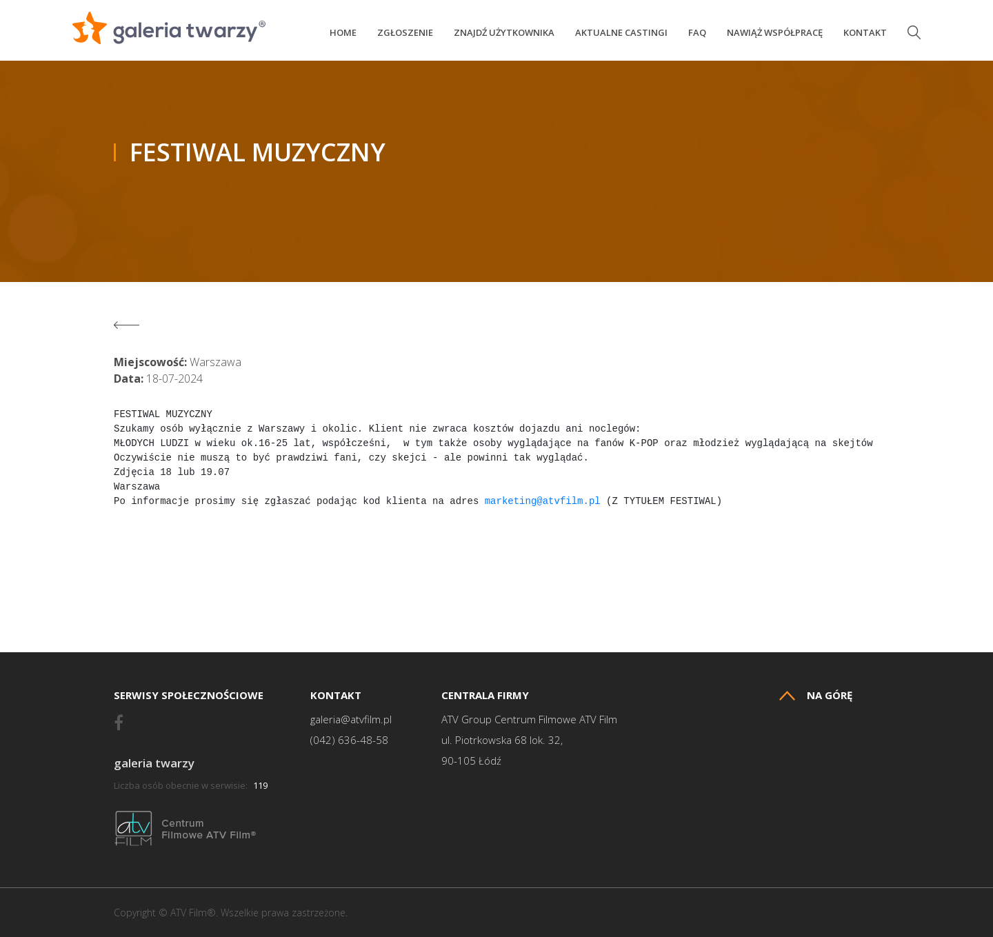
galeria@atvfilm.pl (351, 719)
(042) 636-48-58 (349, 740)
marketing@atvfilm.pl (543, 501)
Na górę (815, 695)
